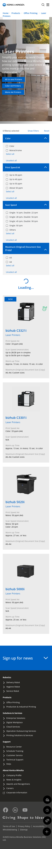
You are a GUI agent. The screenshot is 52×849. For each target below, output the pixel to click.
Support (7, 741)
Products (16, 13)
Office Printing (31, 13)
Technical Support (14, 759)
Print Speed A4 (12, 167)
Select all (10, 154)
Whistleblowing (10, 829)
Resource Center (14, 746)
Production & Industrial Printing (21, 706)
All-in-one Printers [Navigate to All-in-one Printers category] (13, 79)
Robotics (7, 677)
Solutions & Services (12, 713)
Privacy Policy (24, 826)
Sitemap (24, 829)
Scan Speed (11, 204)
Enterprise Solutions (15, 718)
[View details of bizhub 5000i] (26, 594)
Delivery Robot (13, 682)
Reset (46, 130)
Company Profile (13, 775)
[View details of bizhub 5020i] (26, 508)
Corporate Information (16, 792)
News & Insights (13, 779)
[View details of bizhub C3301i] (26, 422)
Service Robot (12, 691)
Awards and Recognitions (18, 784)
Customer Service (14, 755)
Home (5, 13)
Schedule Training (14, 751)
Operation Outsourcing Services (21, 731)
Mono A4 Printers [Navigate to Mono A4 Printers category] (13, 92)
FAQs (8, 764)
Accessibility (39, 826)
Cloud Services (13, 726)
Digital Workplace (14, 722)
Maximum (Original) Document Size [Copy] (23, 248)
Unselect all (11, 160)
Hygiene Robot (13, 686)
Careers (10, 788)
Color (8, 138)
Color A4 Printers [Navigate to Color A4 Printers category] (13, 85)
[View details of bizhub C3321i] (26, 336)
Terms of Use (9, 826)
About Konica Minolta (13, 770)
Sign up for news (25, 658)
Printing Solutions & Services (19, 735)
